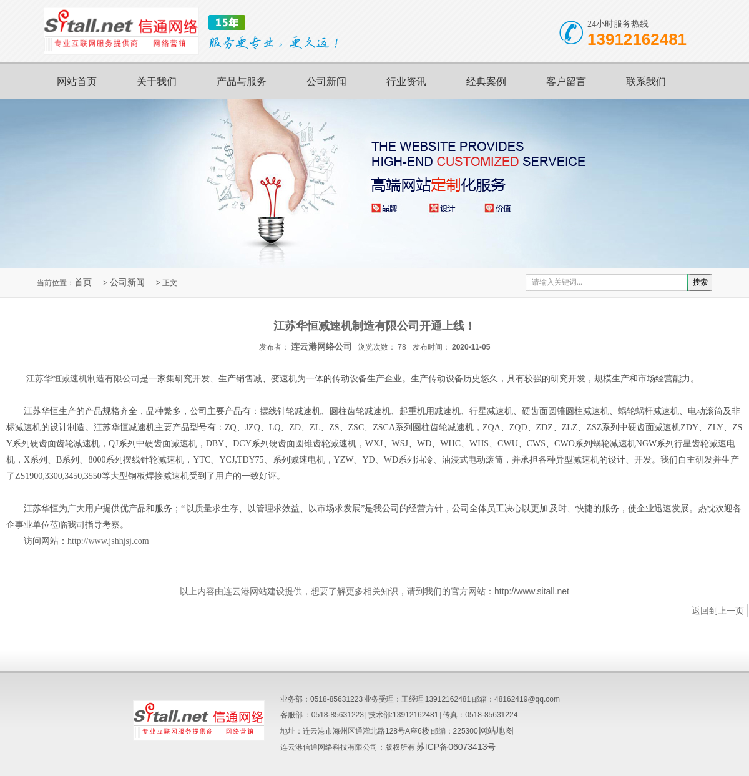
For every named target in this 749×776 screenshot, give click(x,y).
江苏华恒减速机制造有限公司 (83, 378)
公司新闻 (326, 81)
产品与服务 (242, 81)
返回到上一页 (718, 611)
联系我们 (646, 81)
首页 (83, 282)
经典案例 (486, 81)
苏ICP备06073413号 (456, 747)
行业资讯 (406, 81)
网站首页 (77, 81)
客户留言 (566, 81)
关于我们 (157, 81)
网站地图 (496, 730)
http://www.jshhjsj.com (108, 541)
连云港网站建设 (254, 591)
